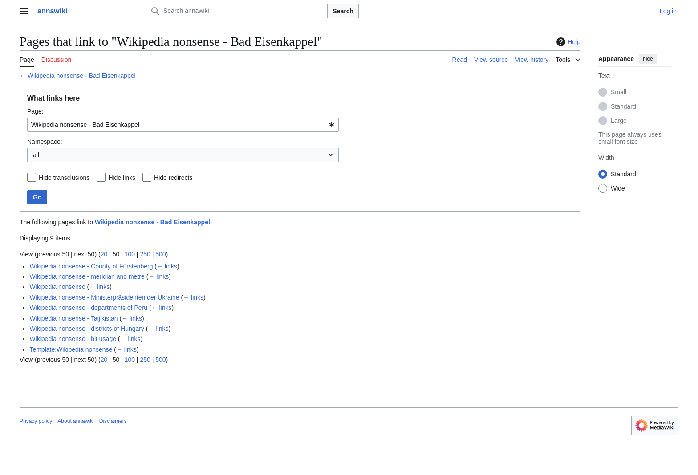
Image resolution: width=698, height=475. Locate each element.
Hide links (121, 177)
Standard (623, 106)
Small (618, 92)
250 (145, 254)
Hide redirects (173, 177)
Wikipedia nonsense (57, 286)
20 (104, 254)
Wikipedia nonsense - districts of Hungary (86, 328)
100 (130, 254)
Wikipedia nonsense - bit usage (72, 338)
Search (343, 11)
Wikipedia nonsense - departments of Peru (88, 307)
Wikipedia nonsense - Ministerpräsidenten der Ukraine (104, 297)
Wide (618, 188)
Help (567, 41)
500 (160, 254)
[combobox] (183, 125)
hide (648, 59)
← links (167, 266)
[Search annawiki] (237, 11)
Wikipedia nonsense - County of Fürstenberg (91, 266)
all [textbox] (36, 154)
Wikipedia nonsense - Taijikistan (73, 318)
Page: (35, 111)
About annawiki (75, 421)
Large (619, 120)
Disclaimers (113, 421)
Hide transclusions (64, 177)
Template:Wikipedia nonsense (70, 349)
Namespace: (44, 141)
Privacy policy (36, 421)
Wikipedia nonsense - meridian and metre (86, 276)
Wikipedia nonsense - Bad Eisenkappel (82, 75)
